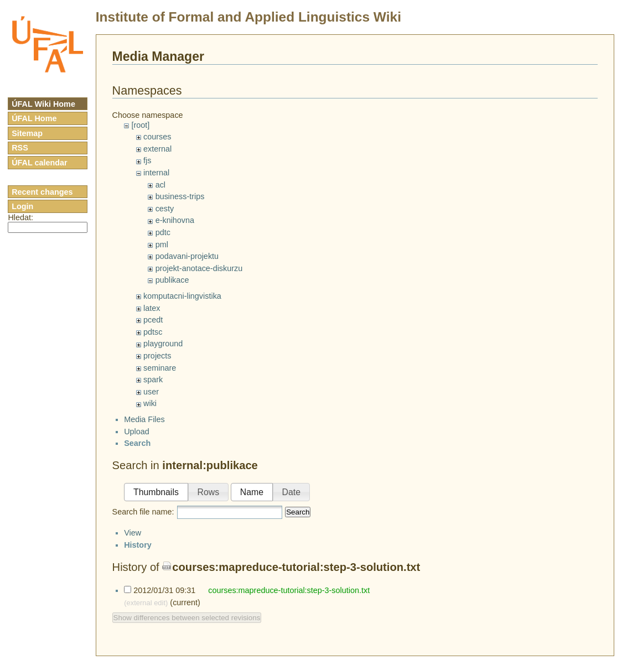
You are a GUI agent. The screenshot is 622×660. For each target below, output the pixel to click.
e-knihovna (175, 220)
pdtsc (152, 332)
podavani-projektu (187, 256)
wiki (150, 403)
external (157, 148)
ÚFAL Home (34, 118)
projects (157, 355)
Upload (136, 440)
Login (22, 206)
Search (297, 521)
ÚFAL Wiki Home (43, 104)
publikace (172, 280)
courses (157, 136)
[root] (140, 125)
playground (163, 343)
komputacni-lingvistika (182, 296)
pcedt (153, 319)
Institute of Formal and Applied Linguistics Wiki (248, 16)
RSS (20, 147)
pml (162, 244)
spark (153, 379)
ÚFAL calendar (40, 162)
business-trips (180, 196)
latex (151, 308)
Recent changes (42, 192)
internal (156, 172)
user (151, 391)
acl (160, 184)
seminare (159, 367)
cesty (165, 208)
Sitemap (27, 133)
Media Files (144, 428)
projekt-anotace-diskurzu (199, 268)
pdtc (163, 232)
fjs (147, 160)
